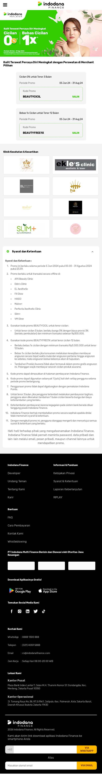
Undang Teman (17, 481)
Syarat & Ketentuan (65, 481)
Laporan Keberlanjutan (67, 489)
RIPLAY (57, 497)
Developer (14, 473)
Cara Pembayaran (19, 525)
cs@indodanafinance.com (36, 653)
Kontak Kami (15, 533)
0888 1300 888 (30, 637)
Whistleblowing (17, 541)
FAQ (10, 517)
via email (87, 765)
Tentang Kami (16, 489)
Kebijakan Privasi (64, 473)
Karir (11, 497)
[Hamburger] (5, 5)
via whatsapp (86, 749)
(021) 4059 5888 (31, 645)
